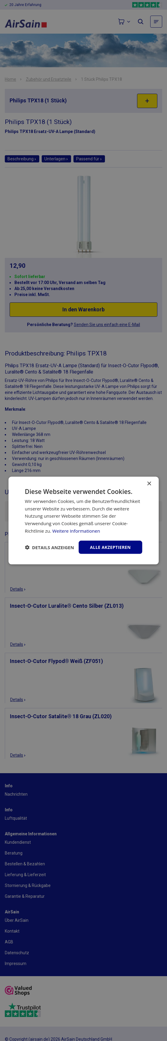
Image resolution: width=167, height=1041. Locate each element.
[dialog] (83, 520)
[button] (49, 547)
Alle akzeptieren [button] (110, 547)
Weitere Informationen (76, 531)
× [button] (149, 483)
